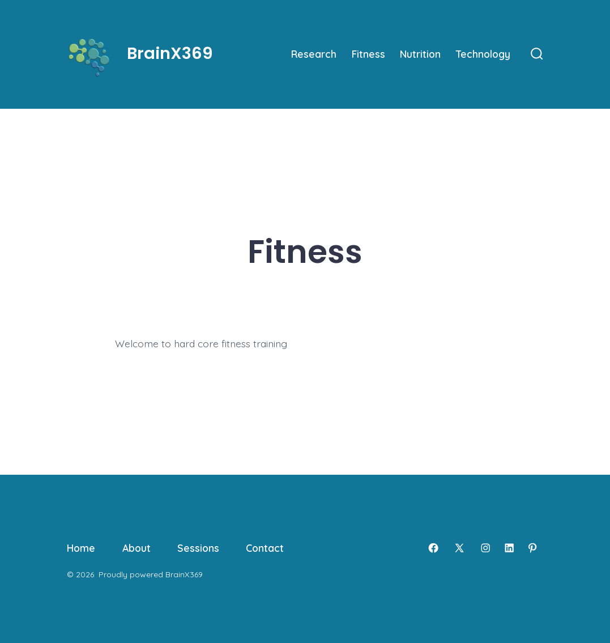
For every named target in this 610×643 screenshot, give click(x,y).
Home (81, 548)
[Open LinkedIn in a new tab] (509, 548)
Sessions (198, 548)
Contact (265, 548)
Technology (483, 54)
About (136, 548)
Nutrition (420, 54)
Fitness (368, 54)
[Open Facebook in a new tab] (433, 548)
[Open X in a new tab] (459, 548)
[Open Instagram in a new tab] (485, 548)
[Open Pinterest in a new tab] (532, 548)
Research (313, 54)
